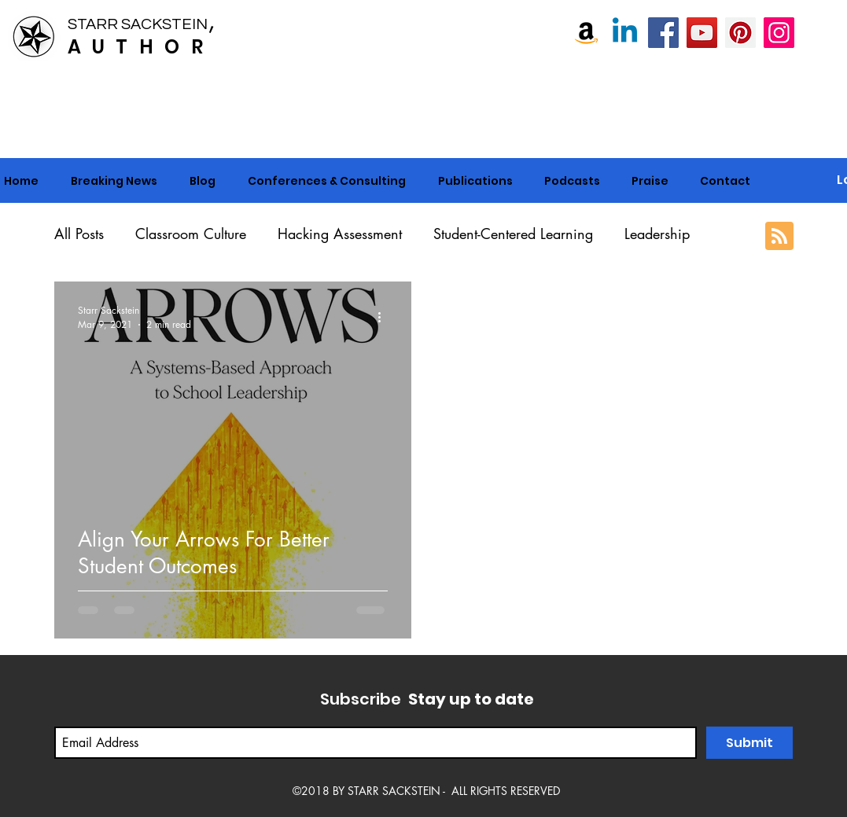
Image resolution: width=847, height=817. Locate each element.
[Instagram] (779, 32)
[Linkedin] (624, 32)
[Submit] (749, 743)
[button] (327, 181)
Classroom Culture (190, 233)
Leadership (657, 233)
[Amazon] (586, 32)
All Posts (79, 233)
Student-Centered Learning (513, 233)
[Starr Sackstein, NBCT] (663, 32)
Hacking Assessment (340, 233)
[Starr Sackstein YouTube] (702, 32)
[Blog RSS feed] (779, 237)
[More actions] (385, 316)
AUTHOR (141, 47)
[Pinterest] (740, 32)
